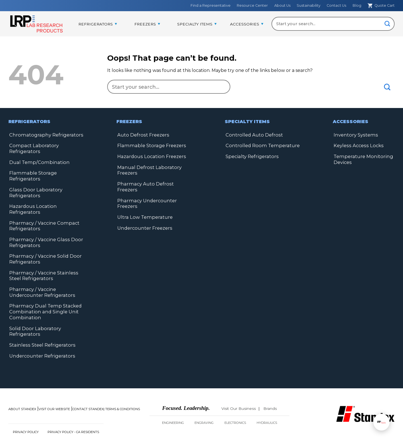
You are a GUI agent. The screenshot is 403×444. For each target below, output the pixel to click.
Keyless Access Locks (357, 145)
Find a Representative (211, 5)
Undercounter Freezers (144, 220)
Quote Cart (381, 5)
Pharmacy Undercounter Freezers (145, 196)
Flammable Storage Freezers (149, 145)
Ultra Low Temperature (143, 209)
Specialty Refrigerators (251, 156)
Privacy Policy (26, 416)
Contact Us (336, 5)
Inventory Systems (354, 134)
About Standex (22, 393)
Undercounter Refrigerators (41, 339)
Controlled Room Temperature (261, 145)
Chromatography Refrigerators (43, 134)
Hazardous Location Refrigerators (46, 199)
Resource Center (252, 5)
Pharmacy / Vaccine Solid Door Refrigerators (43, 244)
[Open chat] (381, 422)
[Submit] (387, 24)
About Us (282, 5)
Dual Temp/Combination (36, 161)
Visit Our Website (54, 393)
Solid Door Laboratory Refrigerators (33, 315)
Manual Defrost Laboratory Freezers (147, 169)
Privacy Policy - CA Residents (73, 416)
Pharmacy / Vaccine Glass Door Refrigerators (43, 228)
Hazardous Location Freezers (149, 156)
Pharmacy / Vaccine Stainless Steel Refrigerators (41, 261)
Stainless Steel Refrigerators (40, 329)
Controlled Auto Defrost (253, 134)
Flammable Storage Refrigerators (46, 172)
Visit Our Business (238, 392)
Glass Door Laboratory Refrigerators (33, 185)
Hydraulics (267, 406)
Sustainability (308, 5)
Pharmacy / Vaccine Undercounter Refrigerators (41, 277)
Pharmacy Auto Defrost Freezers (154, 182)
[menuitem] (98, 24)
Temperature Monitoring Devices (362, 158)
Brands (270, 392)
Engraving (204, 406)
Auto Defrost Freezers (142, 134)
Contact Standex (88, 393)
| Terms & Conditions (122, 393)
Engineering (173, 406)
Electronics (235, 406)
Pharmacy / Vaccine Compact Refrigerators (41, 212)
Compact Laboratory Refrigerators (32, 148)
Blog (357, 5)
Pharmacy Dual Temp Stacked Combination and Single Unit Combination (43, 296)
